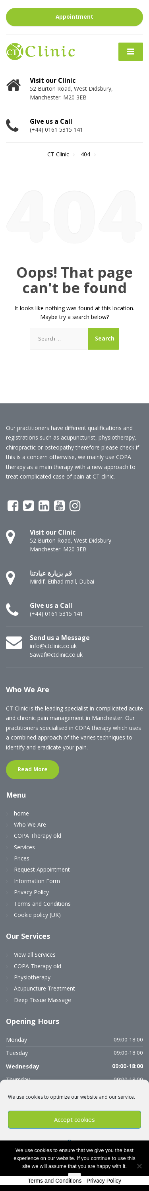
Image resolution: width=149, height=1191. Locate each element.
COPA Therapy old (37, 835)
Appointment (74, 16)
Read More (32, 769)
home (21, 813)
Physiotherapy (32, 977)
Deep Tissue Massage (42, 1000)
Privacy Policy (31, 892)
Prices (21, 858)
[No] (139, 1166)
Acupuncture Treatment (44, 988)
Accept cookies (74, 1119)
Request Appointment (42, 869)
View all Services (35, 954)
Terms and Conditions (42, 903)
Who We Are (30, 824)
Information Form (37, 881)
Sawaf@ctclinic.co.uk (56, 654)
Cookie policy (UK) (37, 915)
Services (24, 847)
